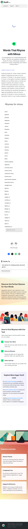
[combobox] (14, 230)
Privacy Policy (19, 524)
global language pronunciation (15, 398)
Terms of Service (11, 524)
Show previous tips (5, 270)
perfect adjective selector (11, 389)
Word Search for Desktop (11, 381)
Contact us (14, 526)
